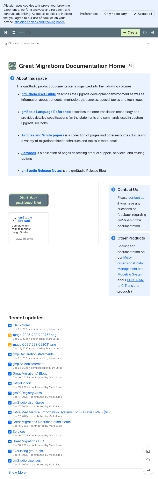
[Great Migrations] (21, 32)
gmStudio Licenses (27, 460)
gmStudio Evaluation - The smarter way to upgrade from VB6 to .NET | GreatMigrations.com (25, 219)
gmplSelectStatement (28, 364)
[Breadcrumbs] (22, 43)
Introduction (22, 383)
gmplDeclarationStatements (33, 354)
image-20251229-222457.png (34, 335)
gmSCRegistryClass (27, 393)
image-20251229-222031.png (34, 344)
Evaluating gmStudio (28, 451)
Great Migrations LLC (28, 441)
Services (19, 431)
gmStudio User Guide (28, 402)
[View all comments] (148, 451)
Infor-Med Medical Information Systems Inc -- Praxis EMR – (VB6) (63, 412)
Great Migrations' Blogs (30, 373)
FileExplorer (21, 325)
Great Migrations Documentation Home (42, 422)
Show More (17, 472)
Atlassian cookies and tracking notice (39, 22)
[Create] (130, 32)
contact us (136, 197)
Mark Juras (56, 329)
